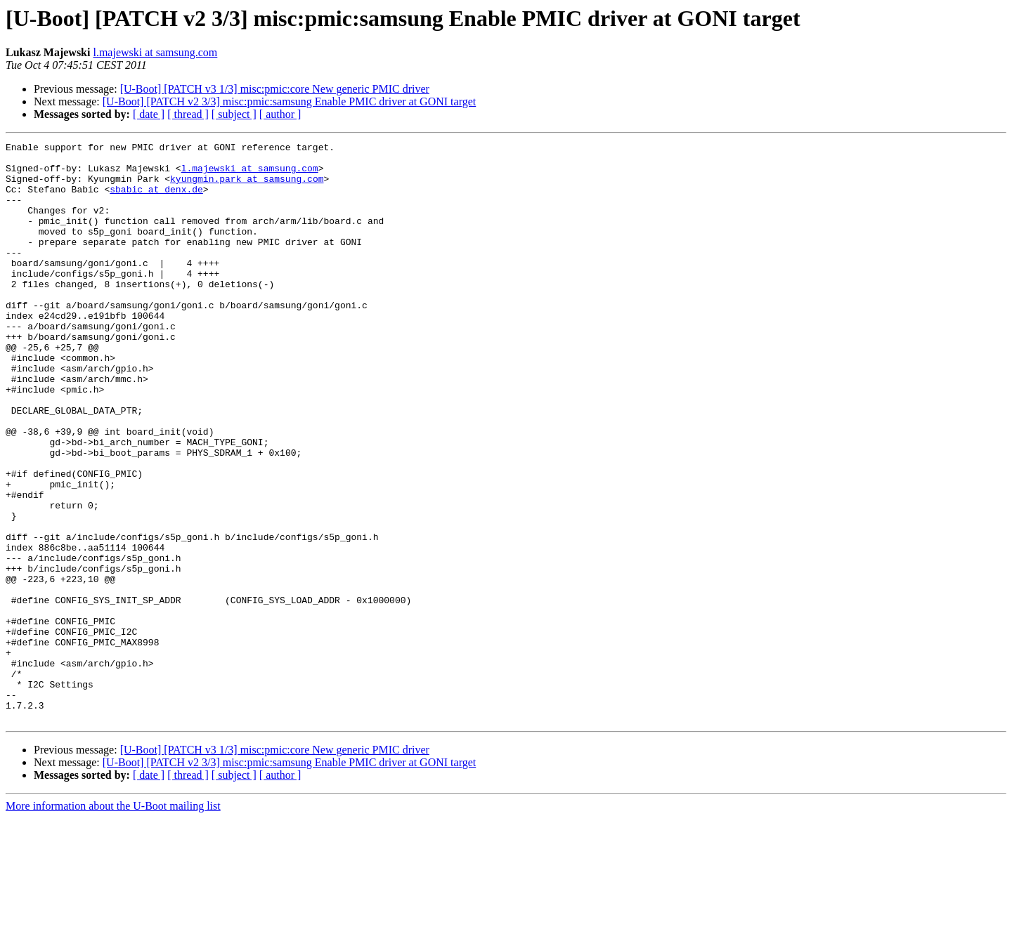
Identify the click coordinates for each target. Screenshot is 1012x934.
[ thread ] (188, 114)
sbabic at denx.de (156, 199)
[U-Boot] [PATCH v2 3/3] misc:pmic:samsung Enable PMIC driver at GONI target (289, 101)
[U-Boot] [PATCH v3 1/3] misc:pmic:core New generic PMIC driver (274, 89)
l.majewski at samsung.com (155, 52)
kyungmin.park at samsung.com (246, 186)
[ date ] (148, 114)
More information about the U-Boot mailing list (113, 922)
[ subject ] (234, 114)
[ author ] (280, 114)
